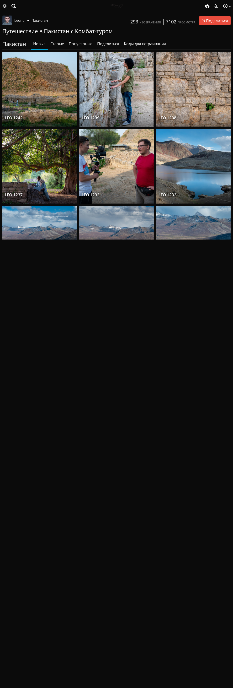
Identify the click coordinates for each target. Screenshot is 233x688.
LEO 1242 (14, 117)
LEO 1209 (167, 502)
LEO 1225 (91, 271)
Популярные (80, 43)
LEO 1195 (91, 656)
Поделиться (108, 43)
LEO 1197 (167, 579)
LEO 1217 (167, 348)
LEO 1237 (14, 194)
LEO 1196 (167, 656)
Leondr (21, 20)
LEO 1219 (14, 348)
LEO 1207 (91, 579)
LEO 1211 (14, 502)
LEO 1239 (91, 117)
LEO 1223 (167, 271)
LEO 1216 (14, 425)
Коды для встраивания (145, 43)
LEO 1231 (14, 271)
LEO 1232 (167, 194)
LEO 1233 (91, 194)
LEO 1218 (91, 348)
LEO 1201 (14, 656)
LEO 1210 (91, 502)
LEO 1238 (167, 117)
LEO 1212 (167, 425)
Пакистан (40, 20)
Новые (39, 43)
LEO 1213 (91, 425)
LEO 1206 (14, 579)
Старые (57, 43)
